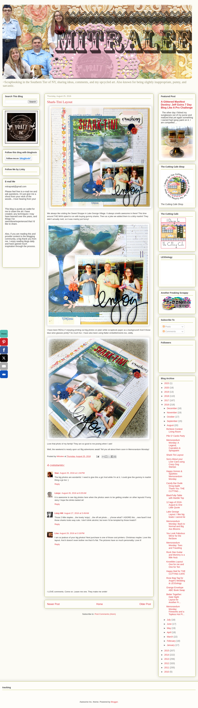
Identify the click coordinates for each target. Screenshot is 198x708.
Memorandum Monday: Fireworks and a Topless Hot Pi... (175, 610)
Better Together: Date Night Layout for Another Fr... (174, 598)
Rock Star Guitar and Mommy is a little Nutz (175, 555)
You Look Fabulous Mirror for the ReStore (175, 536)
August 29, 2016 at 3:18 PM (72, 533)
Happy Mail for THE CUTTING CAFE (175, 572)
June (169, 624)
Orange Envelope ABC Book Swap (175, 588)
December (172, 408)
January (171, 645)
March (170, 636)
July (169, 619)
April (169, 632)
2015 (167, 650)
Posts (167, 326)
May (169, 628)
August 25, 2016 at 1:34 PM (72, 473)
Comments (169, 331)
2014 (167, 655)
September (172, 421)
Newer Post (53, 604)
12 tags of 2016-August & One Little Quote (174, 505)
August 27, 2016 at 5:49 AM (76, 513)
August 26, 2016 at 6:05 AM (74, 493)
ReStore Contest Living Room (174, 430)
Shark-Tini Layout (174, 455)
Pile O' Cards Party (175, 436)
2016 (167, 404)
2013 (167, 659)
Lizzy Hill (59, 513)
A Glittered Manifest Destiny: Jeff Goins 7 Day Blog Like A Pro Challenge (177, 104)
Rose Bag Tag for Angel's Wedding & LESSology (175, 581)
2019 (167, 392)
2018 (167, 396)
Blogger (114, 702)
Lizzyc (58, 493)
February (171, 641)
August (170, 425)
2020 (167, 387)
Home (99, 604)
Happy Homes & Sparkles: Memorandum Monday (174, 475)
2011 (167, 667)
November (172, 412)
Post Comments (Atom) (105, 614)
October (171, 416)
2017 (167, 400)
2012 (167, 663)
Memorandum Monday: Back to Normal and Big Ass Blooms (175, 525)
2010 (167, 671)
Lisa (57, 533)
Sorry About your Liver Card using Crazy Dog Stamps (175, 463)
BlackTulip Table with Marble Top (175, 496)
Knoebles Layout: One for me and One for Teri (175, 564)
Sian (57, 473)
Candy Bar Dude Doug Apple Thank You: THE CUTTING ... (175, 487)
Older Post (145, 604)
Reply (57, 484)
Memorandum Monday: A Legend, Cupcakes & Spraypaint (173, 445)
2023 (167, 383)
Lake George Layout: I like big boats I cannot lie (175, 514)
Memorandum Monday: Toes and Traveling (174, 545)
